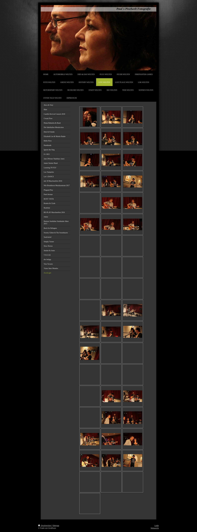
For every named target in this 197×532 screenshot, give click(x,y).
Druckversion (45, 526)
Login (157, 526)
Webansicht (155, 528)
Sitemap (56, 526)
